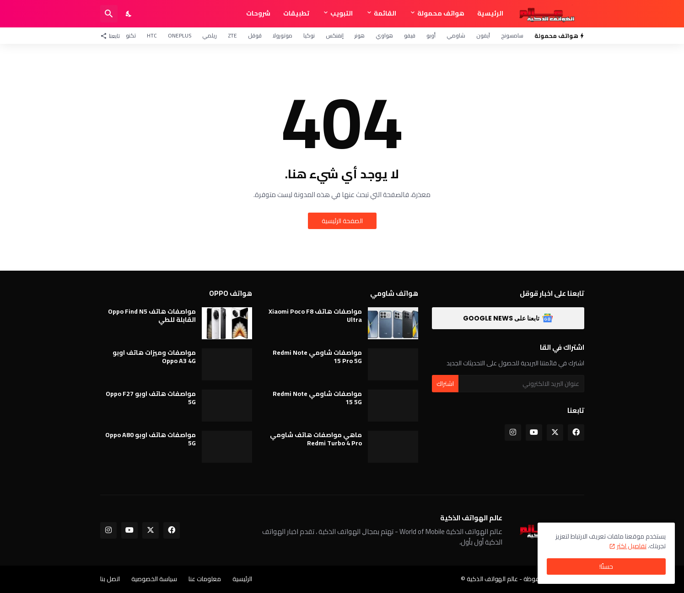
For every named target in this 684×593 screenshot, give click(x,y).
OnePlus (179, 35)
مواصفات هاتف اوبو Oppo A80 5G (150, 439)
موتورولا (282, 35)
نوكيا (309, 35)
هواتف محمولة (440, 13)
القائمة (385, 13)
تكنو (131, 35)
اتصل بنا (110, 579)
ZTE (232, 35)
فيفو (409, 35)
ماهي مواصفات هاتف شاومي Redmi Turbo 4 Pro (316, 439)
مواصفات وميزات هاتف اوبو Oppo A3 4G (154, 356)
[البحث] (109, 13)
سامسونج (512, 35)
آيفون (483, 35)
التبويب (341, 13)
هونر (360, 35)
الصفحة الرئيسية (342, 221)
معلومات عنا (205, 579)
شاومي (456, 35)
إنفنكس (335, 35)
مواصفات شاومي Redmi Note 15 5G (317, 398)
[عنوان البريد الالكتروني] (521, 383)
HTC (152, 35)
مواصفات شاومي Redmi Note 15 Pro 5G (317, 356)
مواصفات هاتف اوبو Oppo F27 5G (151, 398)
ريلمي (209, 35)
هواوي (384, 35)
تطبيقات (296, 13)
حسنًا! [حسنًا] (606, 566)
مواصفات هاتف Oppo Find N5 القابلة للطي (152, 315)
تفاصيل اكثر (631, 546)
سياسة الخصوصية (154, 579)
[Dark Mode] (129, 13)
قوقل (255, 35)
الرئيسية (490, 13)
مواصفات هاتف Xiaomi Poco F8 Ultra (315, 315)
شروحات (258, 13)
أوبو (431, 35)
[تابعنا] (112, 35)
